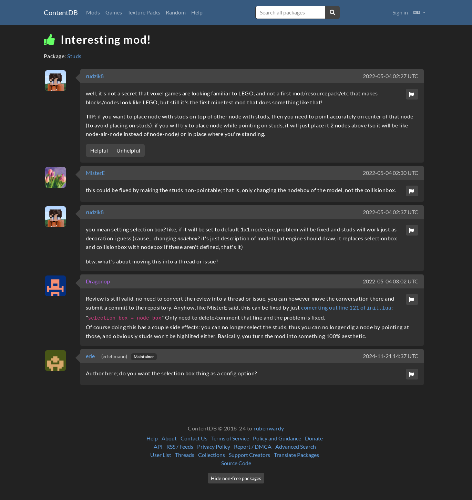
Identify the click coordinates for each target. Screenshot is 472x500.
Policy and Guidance (277, 438)
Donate (314, 438)
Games (113, 12)
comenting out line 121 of (346, 307)
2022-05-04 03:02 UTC (390, 281)
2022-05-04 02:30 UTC (390, 172)
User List (160, 454)
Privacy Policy (213, 446)
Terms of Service (230, 438)
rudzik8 (95, 76)
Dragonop (98, 281)
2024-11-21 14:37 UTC (390, 356)
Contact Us (194, 438)
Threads (184, 454)
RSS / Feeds (179, 446)
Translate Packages (296, 454)
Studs (74, 56)
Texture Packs (143, 12)
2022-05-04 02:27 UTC (390, 76)
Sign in (400, 12)
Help (197, 12)
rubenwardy (269, 428)
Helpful (99, 150)
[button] (419, 12)
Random (176, 12)
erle (91, 356)
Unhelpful (128, 150)
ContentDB (61, 12)
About (169, 438)
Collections (211, 454)
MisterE (95, 172)
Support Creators (249, 454)
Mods (93, 12)
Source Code (236, 463)
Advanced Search (295, 446)
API (158, 446)
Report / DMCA (252, 446)
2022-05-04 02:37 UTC (390, 212)
